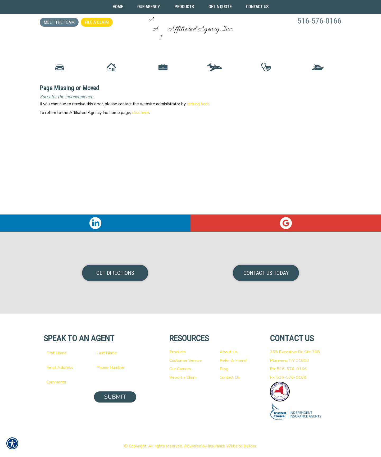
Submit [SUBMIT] (115, 397)
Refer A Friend (233, 360)
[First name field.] (65, 353)
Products (177, 352)
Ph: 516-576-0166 (288, 369)
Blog (224, 369)
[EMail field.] (65, 367)
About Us (229, 352)
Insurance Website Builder (232, 446)
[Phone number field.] (115, 367)
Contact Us (230, 377)
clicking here (198, 149)
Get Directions (115, 273)
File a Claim (97, 22)
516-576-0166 (319, 20)
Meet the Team (59, 22)
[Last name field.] (115, 353)
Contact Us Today (266, 273)
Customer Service (185, 360)
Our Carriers (180, 369)
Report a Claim (183, 377)
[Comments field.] (90, 382)
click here (140, 158)
